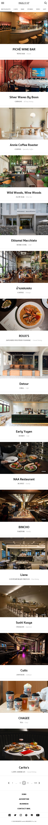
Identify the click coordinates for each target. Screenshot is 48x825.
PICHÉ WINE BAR (24, 49)
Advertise (24, 799)
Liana (24, 574)
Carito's (24, 767)
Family (28, 484)
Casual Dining (37, 340)
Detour (24, 383)
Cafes (16, 9)
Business (24, 804)
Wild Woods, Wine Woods (24, 192)
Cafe (27, 388)
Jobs (24, 794)
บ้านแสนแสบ (24, 288)
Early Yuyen (24, 431)
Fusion (29, 54)
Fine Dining (35, 579)
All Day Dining (28, 101)
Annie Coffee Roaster (24, 145)
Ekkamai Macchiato (24, 240)
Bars (22, 9)
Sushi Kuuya (24, 622)
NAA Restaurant (24, 479)
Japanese (29, 627)
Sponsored (43, 471)
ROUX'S (24, 336)
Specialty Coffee (28, 149)
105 (35, 783)
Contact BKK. (24, 809)
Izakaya (29, 675)
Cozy (26, 722)
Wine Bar (29, 197)
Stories (30, 9)
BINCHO (24, 527)
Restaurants (6, 9)
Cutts (24, 670)
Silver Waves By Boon (24, 97)
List (44, 9)
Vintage (28, 292)
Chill (29, 245)
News (38, 9)
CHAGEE (24, 718)
